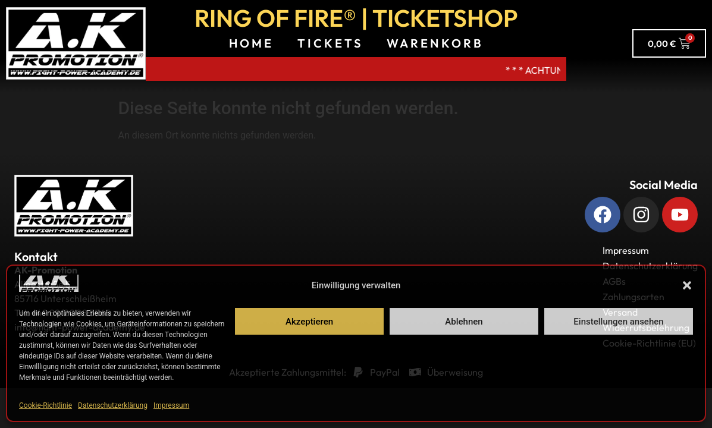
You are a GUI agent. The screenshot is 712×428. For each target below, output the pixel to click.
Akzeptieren (309, 321)
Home (251, 43)
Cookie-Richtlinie (45, 405)
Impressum (171, 405)
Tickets (330, 43)
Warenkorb (435, 43)
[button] (687, 285)
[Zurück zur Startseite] (73, 206)
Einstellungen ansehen (618, 321)
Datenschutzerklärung (113, 405)
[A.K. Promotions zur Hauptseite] (76, 43)
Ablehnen (463, 321)
